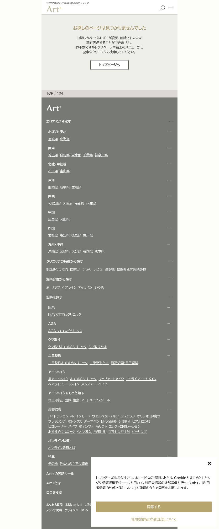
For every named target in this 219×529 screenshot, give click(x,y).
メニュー (171, 8)
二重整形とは (99, 363)
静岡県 (53, 187)
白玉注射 (100, 431)
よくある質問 (54, 504)
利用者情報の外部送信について (153, 519)
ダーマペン (91, 421)
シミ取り (124, 421)
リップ (56, 287)
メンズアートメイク (94, 384)
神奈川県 (101, 155)
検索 (162, 8)
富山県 (65, 171)
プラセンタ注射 (119, 431)
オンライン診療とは (61, 447)
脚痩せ (155, 416)
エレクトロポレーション (124, 426)
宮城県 (53, 139)
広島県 (53, 219)
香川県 (88, 235)
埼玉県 (53, 155)
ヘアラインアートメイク (63, 384)
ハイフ (72, 426)
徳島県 (76, 235)
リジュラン (127, 416)
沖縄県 (53, 251)
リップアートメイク (111, 379)
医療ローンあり (81, 269)
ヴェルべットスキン (105, 416)
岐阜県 (65, 187)
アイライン (85, 287)
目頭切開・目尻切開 (124, 363)
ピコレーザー (57, 426)
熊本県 (99, 251)
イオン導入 (84, 431)
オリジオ (143, 416)
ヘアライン (69, 287)
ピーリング (139, 431)
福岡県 (88, 251)
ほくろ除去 (109, 421)
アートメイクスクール (95, 400)
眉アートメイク (58, 379)
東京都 (76, 155)
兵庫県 (91, 203)
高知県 (65, 235)
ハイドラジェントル (61, 416)
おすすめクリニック (83, 379)
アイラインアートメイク (141, 379)
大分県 (76, 251)
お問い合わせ (73, 504)
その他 (99, 287)
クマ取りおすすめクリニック (67, 347)
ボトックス (75, 421)
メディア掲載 (54, 510)
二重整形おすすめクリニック (68, 363)
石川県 (53, 171)
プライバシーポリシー (78, 510)
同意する (154, 507)
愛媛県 (53, 235)
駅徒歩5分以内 (57, 269)
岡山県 (65, 219)
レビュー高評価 (104, 269)
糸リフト (101, 426)
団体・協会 (72, 400)
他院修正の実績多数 (131, 269)
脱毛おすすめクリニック (64, 314)
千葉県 (88, 155)
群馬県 (65, 155)
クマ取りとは (98, 347)
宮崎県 (65, 251)
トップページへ (109, 64)
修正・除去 (55, 400)
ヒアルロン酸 (141, 421)
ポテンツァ (86, 426)
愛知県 (76, 187)
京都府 (79, 203)
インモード (83, 416)
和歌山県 (54, 203)
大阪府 (68, 203)
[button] (209, 463)
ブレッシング (57, 421)
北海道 (65, 139)
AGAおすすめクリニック (65, 331)
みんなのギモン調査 (74, 463)
